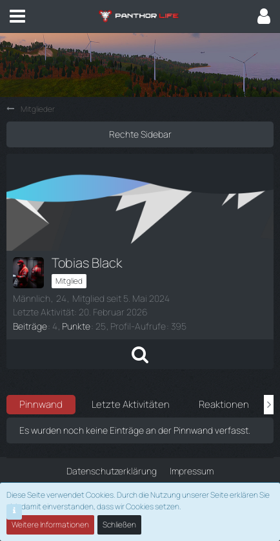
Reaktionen (224, 404)
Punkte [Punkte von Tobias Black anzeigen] (76, 326)
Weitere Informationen (50, 524)
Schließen (119, 524)
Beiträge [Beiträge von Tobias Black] (30, 326)
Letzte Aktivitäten (131, 404)
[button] (17, 16)
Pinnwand (41, 404)
